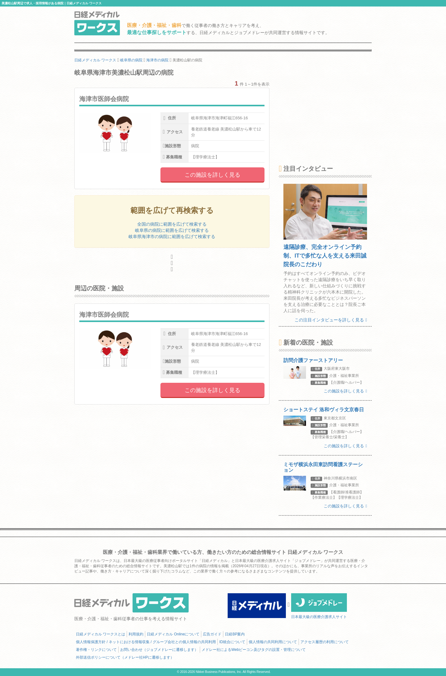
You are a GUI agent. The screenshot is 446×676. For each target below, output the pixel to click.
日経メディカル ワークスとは (100, 634)
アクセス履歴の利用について (324, 642)
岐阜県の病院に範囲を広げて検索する (172, 230)
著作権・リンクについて (96, 649)
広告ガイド (212, 634)
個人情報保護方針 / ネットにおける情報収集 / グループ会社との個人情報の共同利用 (146, 642)
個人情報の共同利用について (273, 642)
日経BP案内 (235, 634)
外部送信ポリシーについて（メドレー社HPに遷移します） (125, 657)
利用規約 (136, 634)
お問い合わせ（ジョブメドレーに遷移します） (159, 649)
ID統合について (232, 642)
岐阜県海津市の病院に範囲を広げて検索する (172, 236)
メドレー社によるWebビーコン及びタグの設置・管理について (254, 649)
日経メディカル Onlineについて (173, 634)
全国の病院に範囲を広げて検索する (172, 224)
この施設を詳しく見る (212, 175)
